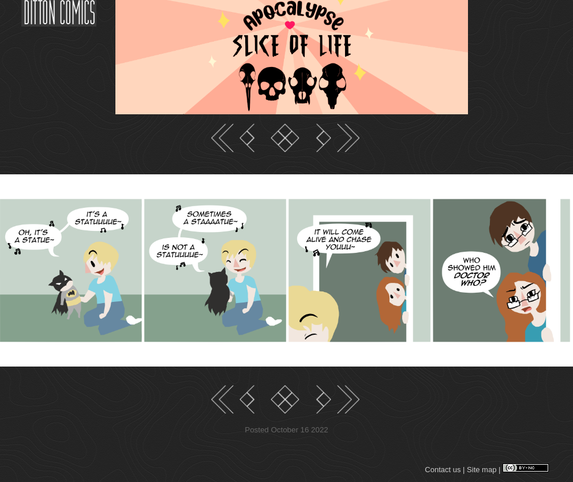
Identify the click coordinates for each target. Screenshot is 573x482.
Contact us (442, 469)
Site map (481, 469)
